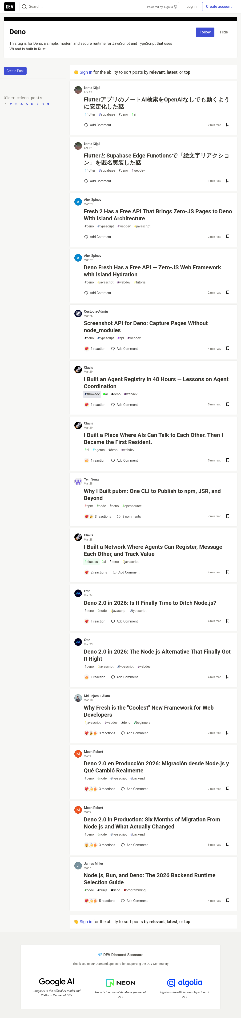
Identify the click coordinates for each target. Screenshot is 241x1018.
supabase (107, 114)
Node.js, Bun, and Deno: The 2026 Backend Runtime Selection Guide (150, 879)
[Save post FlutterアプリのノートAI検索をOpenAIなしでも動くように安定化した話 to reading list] (228, 125)
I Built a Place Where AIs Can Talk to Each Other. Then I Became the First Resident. (153, 438)
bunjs (102, 890)
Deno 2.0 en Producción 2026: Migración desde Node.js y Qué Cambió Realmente (156, 767)
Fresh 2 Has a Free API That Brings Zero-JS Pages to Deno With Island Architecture (158, 215)
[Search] (24, 6)
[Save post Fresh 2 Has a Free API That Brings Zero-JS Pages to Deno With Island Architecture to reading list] (228, 237)
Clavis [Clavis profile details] (88, 367)
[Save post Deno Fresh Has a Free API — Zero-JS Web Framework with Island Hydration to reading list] (228, 293)
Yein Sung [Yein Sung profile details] (91, 479)
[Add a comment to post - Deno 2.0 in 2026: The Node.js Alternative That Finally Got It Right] (94, 677)
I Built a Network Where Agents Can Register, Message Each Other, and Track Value (153, 550)
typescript (105, 226)
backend (137, 778)
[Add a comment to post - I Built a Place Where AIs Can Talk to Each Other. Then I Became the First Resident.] (94, 460)
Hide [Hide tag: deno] (224, 32)
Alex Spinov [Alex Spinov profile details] (92, 200)
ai (134, 114)
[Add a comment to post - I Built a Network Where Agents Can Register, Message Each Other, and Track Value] (95, 572)
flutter (89, 114)
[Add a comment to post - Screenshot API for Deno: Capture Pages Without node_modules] (94, 348)
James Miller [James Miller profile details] (93, 863)
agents (99, 450)
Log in (191, 6)
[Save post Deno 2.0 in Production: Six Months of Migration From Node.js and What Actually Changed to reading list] (228, 845)
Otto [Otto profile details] (87, 591)
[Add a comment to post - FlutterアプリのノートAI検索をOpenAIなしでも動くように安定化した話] (97, 125)
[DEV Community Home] (10, 6)
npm (88, 506)
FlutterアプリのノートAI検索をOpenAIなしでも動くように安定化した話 (157, 103)
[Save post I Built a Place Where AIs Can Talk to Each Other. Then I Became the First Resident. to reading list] (228, 460)
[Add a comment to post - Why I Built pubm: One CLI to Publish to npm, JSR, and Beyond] (97, 516)
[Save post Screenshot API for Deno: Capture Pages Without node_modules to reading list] (228, 348)
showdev (92, 394)
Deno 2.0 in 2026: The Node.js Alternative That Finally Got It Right (157, 655)
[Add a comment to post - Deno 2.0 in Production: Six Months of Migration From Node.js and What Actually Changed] (99, 845)
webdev (138, 170)
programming (135, 890)
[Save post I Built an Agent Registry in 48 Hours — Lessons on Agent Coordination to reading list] (228, 405)
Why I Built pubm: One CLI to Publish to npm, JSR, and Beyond (152, 494)
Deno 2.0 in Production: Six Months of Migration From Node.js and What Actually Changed (152, 823)
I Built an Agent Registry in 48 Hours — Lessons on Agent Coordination (156, 383)
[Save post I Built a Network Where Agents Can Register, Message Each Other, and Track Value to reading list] (228, 572)
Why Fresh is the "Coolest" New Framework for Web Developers (149, 711)
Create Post (15, 71)
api (120, 338)
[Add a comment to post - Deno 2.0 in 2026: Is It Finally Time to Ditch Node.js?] (94, 621)
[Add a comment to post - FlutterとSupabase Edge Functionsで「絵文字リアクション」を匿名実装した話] (97, 181)
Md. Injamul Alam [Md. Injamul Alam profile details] (97, 696)
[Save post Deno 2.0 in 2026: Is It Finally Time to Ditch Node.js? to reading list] (228, 621)
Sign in (86, 72)
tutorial (140, 282)
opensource (132, 506)
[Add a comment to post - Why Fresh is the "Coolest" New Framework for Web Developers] (99, 733)
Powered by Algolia (162, 7)
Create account (219, 6)
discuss (91, 561)
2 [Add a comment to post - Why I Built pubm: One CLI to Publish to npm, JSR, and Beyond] (128, 516)
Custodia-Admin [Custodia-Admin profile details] (96, 311)
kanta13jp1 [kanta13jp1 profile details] (92, 88)
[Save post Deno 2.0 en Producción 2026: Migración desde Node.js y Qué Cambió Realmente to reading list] (228, 789)
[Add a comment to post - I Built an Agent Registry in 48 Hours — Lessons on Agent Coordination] (94, 404)
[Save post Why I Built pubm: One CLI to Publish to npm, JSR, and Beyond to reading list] (228, 516)
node (101, 506)
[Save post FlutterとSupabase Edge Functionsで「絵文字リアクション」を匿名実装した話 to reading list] (228, 181)
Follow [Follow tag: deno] (205, 32)
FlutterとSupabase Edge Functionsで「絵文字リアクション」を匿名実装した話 (157, 159)
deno (123, 114)
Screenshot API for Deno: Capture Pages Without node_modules (146, 327)
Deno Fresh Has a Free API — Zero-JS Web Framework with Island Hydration (152, 271)
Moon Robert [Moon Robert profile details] (93, 752)
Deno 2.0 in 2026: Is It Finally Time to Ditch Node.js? (150, 603)
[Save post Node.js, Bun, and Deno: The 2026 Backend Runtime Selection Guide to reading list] (228, 901)
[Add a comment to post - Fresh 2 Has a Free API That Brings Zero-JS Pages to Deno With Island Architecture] (97, 237)
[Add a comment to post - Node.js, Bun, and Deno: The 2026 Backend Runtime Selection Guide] (99, 901)
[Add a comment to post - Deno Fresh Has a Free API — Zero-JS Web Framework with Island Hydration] (97, 293)
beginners (142, 722)
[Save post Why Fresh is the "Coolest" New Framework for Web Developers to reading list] (228, 733)
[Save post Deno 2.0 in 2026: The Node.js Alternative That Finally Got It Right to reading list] (228, 677)
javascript (142, 226)
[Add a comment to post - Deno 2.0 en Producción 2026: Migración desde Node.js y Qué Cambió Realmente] (99, 789)
